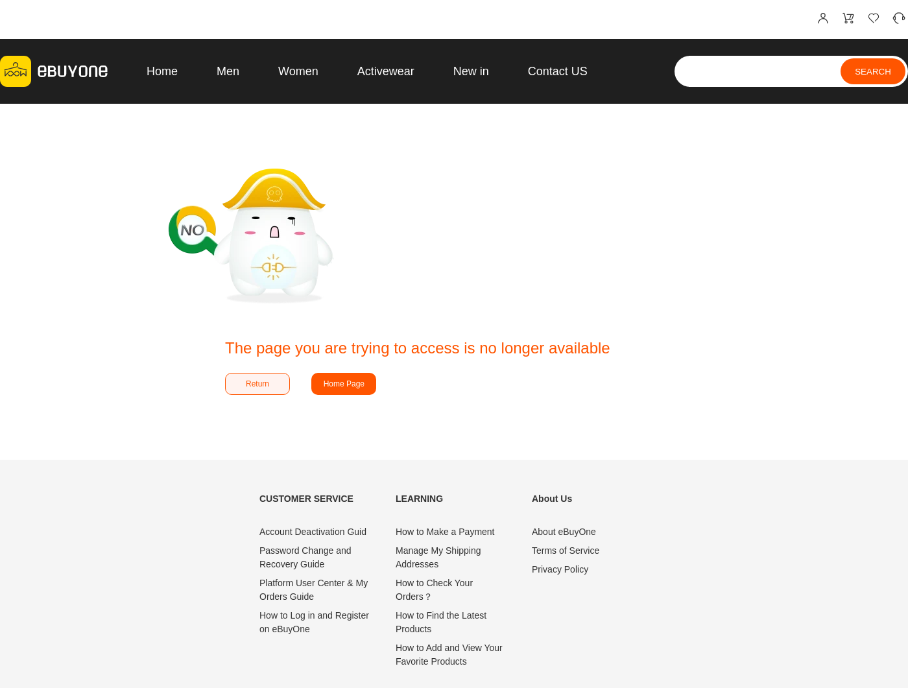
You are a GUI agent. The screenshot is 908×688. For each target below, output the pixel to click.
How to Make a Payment (445, 532)
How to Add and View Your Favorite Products (449, 655)
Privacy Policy (560, 569)
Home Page (344, 383)
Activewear (385, 71)
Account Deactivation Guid (312, 532)
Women (298, 71)
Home (162, 71)
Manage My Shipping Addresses (438, 557)
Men (228, 71)
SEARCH (873, 72)
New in (471, 71)
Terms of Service (565, 550)
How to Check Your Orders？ (434, 590)
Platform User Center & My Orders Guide (313, 590)
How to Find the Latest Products (441, 622)
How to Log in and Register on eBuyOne (314, 622)
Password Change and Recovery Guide (305, 557)
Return (257, 383)
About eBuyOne (564, 532)
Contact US (558, 71)
